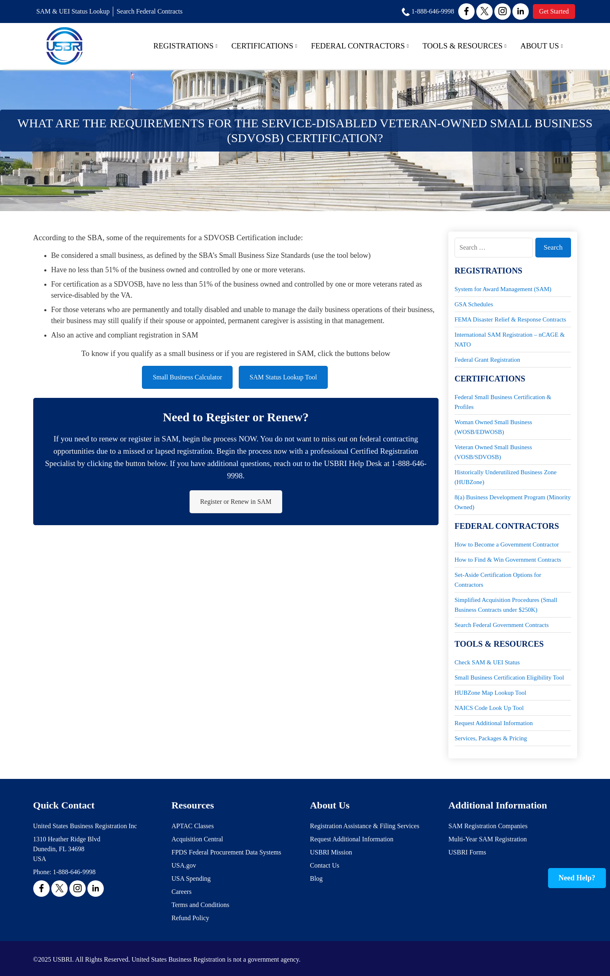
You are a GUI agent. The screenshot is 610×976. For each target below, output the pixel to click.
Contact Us (325, 865)
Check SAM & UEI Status (487, 662)
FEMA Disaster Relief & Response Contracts (510, 319)
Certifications (264, 45)
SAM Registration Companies (488, 825)
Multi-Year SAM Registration (487, 839)
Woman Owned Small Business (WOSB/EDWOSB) (493, 427)
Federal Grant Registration (487, 359)
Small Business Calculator (187, 377)
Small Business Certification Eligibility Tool (509, 677)
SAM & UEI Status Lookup (73, 11)
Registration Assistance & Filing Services (365, 825)
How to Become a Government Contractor (507, 544)
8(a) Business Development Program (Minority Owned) (513, 502)
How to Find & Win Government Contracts (508, 559)
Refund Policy (190, 917)
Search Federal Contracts (150, 11)
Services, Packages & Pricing (491, 738)
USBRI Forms (467, 852)
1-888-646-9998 (74, 871)
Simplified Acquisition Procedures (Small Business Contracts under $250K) (506, 605)
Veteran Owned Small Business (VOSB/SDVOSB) (493, 452)
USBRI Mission (331, 852)
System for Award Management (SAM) (503, 289)
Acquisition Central (197, 839)
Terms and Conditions (200, 904)
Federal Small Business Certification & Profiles (503, 402)
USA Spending (191, 878)
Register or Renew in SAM (236, 501)
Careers (181, 891)
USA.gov (183, 865)
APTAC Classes (192, 825)
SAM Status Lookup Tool (283, 377)
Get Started (554, 11)
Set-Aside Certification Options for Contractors (498, 580)
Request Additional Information (494, 723)
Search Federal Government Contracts (502, 625)
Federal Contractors (360, 45)
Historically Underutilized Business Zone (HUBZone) (506, 477)
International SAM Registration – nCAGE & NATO (510, 339)
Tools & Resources (464, 45)
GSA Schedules (474, 304)
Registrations (185, 45)
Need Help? (577, 878)
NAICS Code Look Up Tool (489, 708)
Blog (316, 878)
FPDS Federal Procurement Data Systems (226, 852)
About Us (541, 45)
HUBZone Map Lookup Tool (490, 692)
